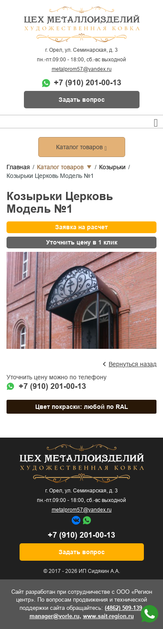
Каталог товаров (60, 167)
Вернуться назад (132, 364)
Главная (18, 167)
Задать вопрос (82, 99)
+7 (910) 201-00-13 (87, 82)
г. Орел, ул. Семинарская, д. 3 (81, 50)
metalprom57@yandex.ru (82, 69)
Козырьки (112, 167)
